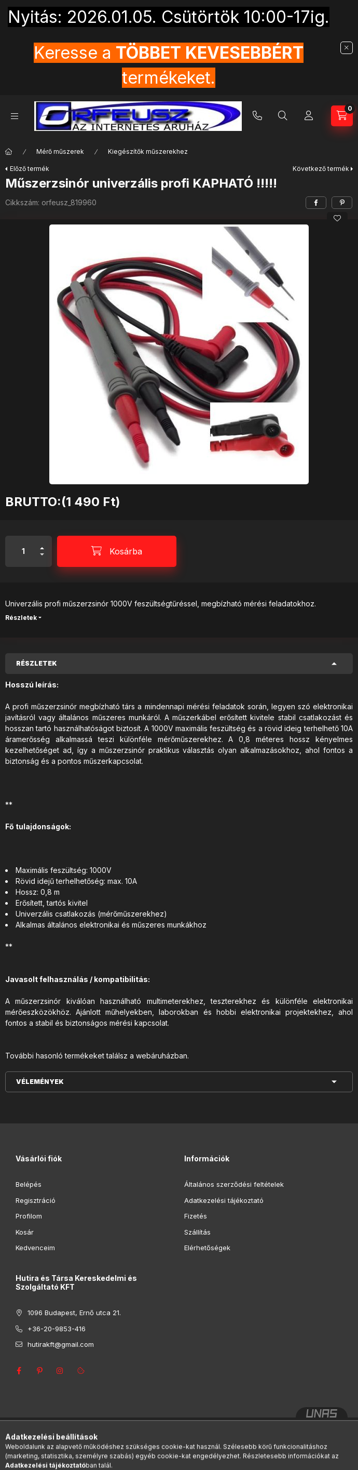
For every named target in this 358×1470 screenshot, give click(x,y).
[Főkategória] (8, 151)
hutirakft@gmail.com (60, 1344)
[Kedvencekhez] (337, 218)
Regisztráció (36, 1200)
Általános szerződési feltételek (234, 1184)
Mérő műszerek (60, 151)
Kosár (25, 1232)
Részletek (21, 617)
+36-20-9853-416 (257, 116)
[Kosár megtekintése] (342, 115)
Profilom (29, 1216)
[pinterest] (342, 202)
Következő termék (321, 169)
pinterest (39, 1370)
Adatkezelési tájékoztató (224, 1200)
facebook (18, 1370)
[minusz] (42, 558)
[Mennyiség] (23, 551)
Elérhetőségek (207, 1247)
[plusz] (42, 543)
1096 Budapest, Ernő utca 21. (74, 1312)
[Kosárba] (116, 551)
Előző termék (29, 169)
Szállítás (197, 1232)
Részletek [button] (36, 663)
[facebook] (316, 202)
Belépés (29, 1184)
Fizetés (195, 1216)
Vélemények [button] (40, 1081)
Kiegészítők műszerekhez (148, 151)
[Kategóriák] (14, 116)
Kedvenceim (35, 1247)
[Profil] (308, 115)
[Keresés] (282, 115)
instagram (60, 1370)
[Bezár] (346, 48)
